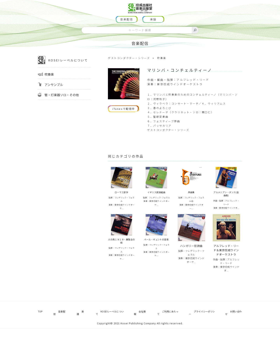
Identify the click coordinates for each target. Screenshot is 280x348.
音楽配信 (126, 31)
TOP (37, 334)
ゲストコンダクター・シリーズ (129, 70)
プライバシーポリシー (202, 334)
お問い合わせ (236, 334)
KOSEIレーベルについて (63, 72)
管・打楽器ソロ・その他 (62, 106)
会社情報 (136, 334)
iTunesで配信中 (123, 120)
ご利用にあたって (164, 334)
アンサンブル (54, 96)
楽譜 (153, 31)
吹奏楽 (49, 85)
